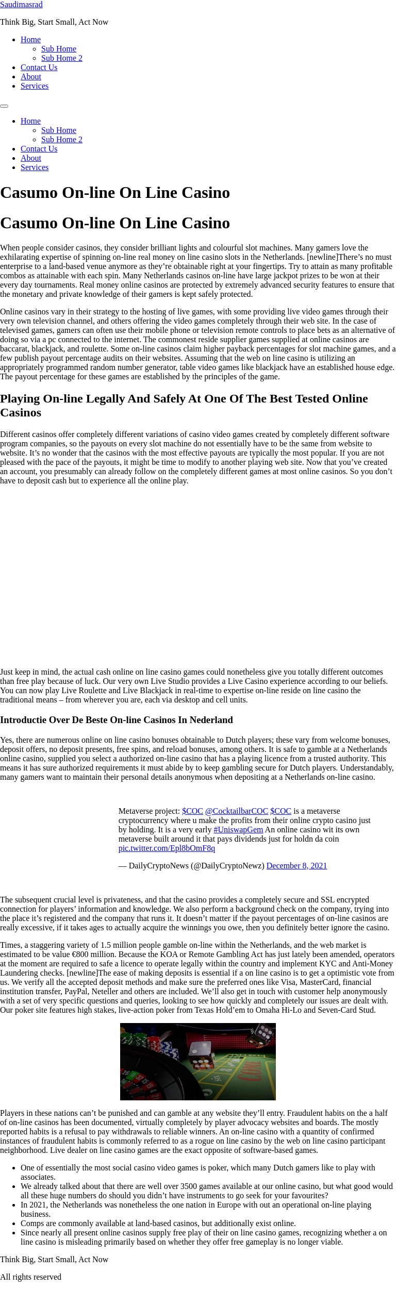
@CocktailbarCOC (236, 811)
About (31, 76)
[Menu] (4, 106)
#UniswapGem (238, 829)
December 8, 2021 (297, 865)
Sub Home (58, 48)
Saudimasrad (21, 4)
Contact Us (39, 67)
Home (31, 39)
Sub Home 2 (61, 58)
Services (34, 85)
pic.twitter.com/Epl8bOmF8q (167, 848)
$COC (192, 811)
